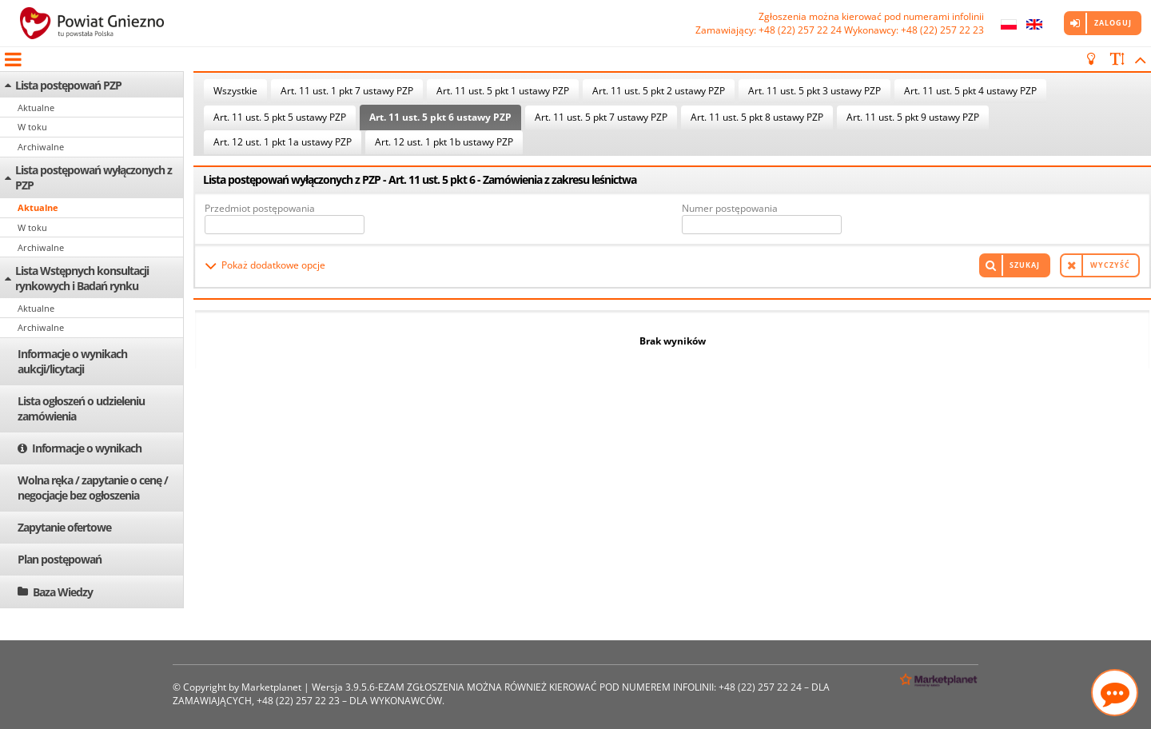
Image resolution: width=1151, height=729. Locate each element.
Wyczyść (1110, 265)
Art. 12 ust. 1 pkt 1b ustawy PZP (444, 142)
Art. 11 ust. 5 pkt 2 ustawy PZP (658, 91)
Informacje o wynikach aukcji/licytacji (72, 361)
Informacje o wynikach (86, 448)
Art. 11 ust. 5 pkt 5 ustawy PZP (279, 117)
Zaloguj (1113, 23)
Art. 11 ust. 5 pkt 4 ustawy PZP (970, 91)
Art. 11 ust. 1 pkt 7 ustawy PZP (347, 91)
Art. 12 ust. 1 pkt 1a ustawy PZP (282, 142)
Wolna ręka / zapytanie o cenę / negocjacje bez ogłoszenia (93, 487)
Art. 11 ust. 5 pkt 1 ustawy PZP (502, 91)
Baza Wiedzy (63, 592)
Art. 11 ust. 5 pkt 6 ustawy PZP (440, 117)
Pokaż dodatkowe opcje (273, 265)
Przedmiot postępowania (260, 208)
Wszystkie (235, 91)
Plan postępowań (60, 559)
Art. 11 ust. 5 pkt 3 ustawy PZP (814, 91)
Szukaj (1025, 265)
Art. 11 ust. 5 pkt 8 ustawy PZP (757, 117)
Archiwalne (41, 147)
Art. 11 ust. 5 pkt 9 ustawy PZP (912, 117)
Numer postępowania (730, 208)
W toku (32, 127)
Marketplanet (271, 687)
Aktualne (36, 108)
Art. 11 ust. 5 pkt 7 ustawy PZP (601, 117)
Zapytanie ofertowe (64, 527)
